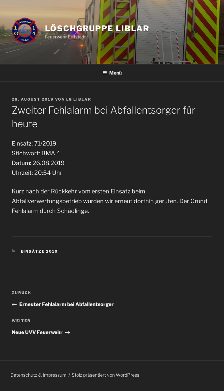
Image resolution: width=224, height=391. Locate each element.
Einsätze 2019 (39, 251)
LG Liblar (78, 99)
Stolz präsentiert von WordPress (105, 375)
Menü (112, 73)
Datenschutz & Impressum (38, 375)
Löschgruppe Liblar (97, 28)
